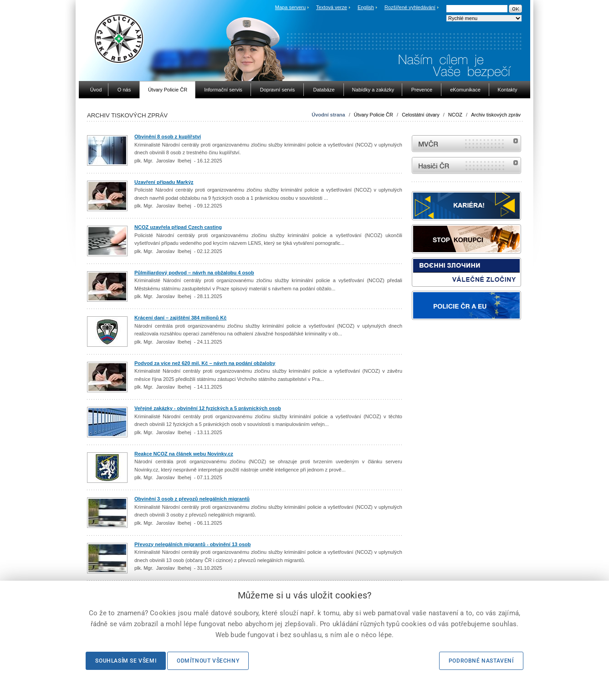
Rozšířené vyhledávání (409, 7)
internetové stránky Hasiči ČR (466, 165)
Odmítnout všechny (208, 661)
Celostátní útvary (421, 114)
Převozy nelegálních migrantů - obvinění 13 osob (192, 544)
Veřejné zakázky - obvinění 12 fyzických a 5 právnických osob (207, 408)
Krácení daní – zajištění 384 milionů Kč (180, 317)
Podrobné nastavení (481, 661)
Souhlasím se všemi (125, 661)
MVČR (466, 143)
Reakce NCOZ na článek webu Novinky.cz (183, 453)
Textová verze (331, 7)
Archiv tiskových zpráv (496, 114)
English (366, 7)
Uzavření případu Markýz (164, 182)
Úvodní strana (328, 114)
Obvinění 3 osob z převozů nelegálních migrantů (192, 499)
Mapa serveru (290, 7)
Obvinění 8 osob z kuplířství (167, 136)
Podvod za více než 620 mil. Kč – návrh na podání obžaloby (204, 363)
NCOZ (455, 114)
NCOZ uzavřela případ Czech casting (178, 227)
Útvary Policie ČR (373, 114)
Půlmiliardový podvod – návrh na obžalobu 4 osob (194, 272)
